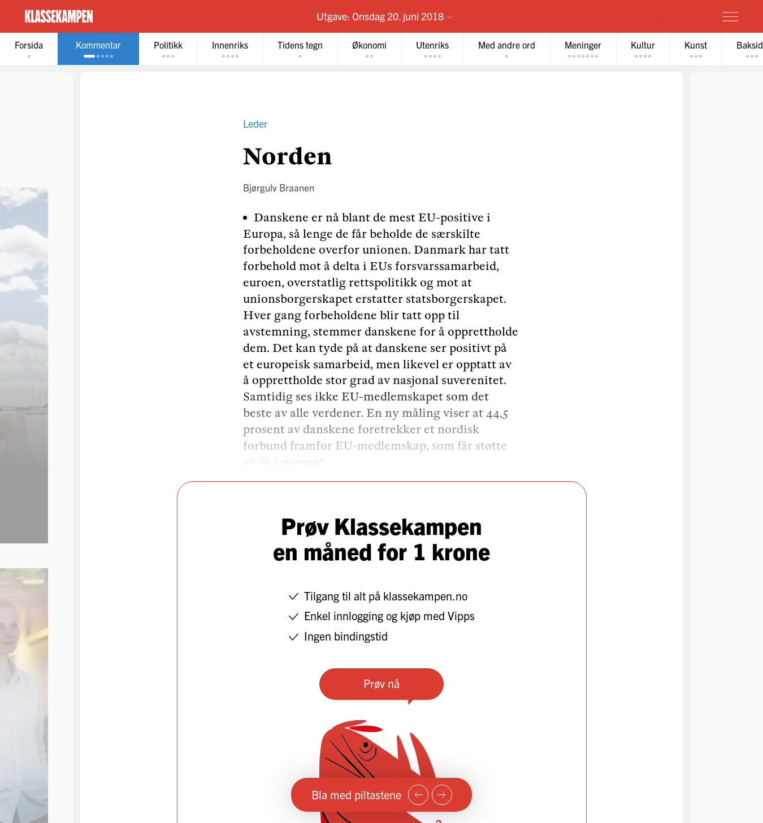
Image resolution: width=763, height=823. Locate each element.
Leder (255, 123)
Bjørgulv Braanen (278, 187)
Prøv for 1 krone (663, 15)
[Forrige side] (418, 795)
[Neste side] (442, 795)
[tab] (29, 49)
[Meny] (730, 16)
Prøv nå (381, 683)
